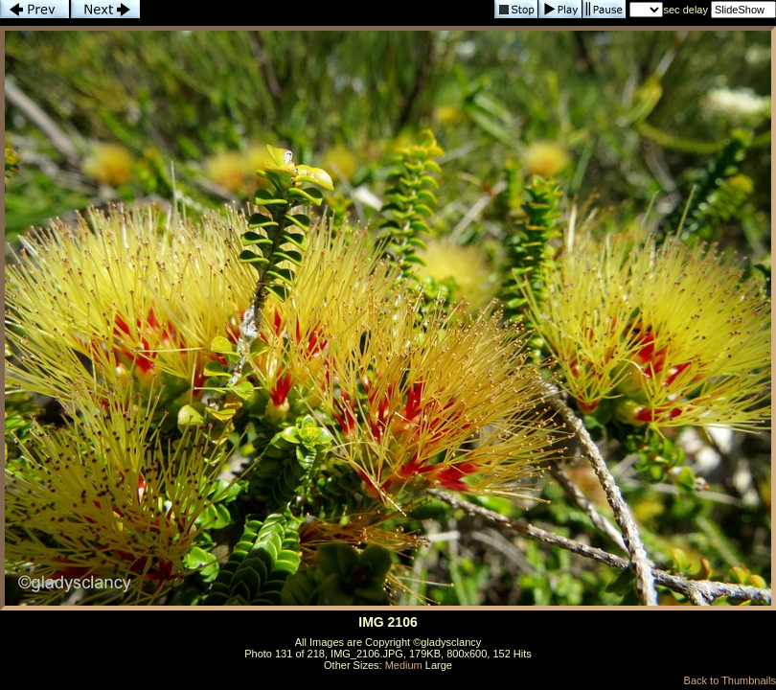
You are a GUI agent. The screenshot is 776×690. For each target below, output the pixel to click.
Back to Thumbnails (730, 680)
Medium (403, 665)
